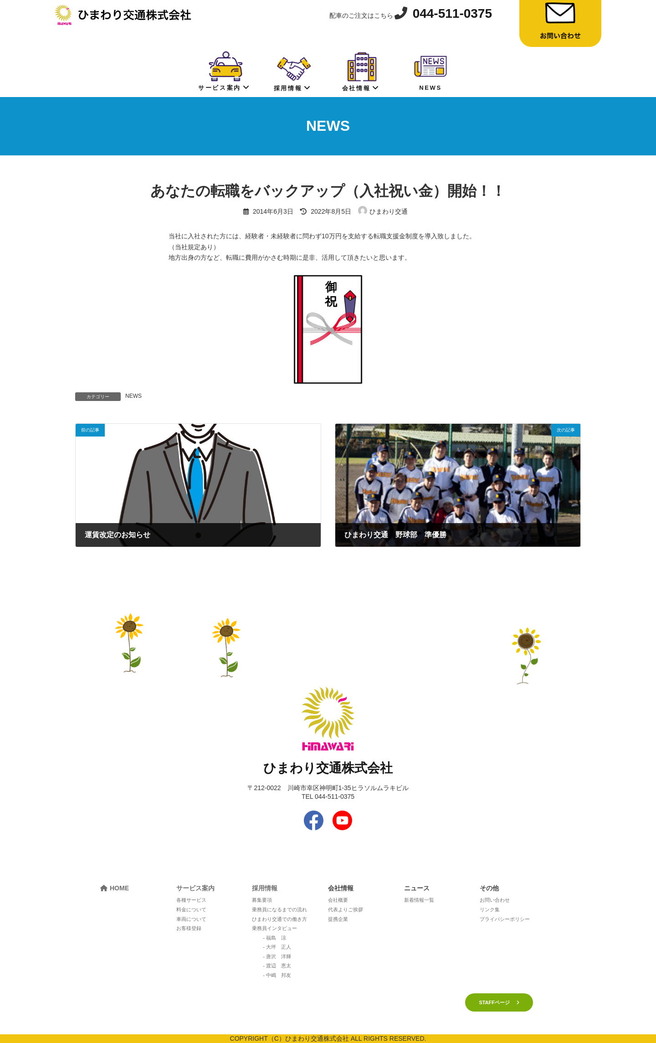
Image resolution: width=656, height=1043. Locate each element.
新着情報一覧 (419, 900)
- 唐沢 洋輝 (277, 956)
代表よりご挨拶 (345, 909)
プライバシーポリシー (505, 919)
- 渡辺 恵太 (277, 965)
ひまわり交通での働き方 (279, 919)
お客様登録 (188, 928)
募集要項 (262, 900)
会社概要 (338, 900)
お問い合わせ (495, 900)
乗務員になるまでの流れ (279, 909)
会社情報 (360, 71)
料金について (191, 909)
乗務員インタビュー (274, 928)
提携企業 (338, 919)
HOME (119, 888)
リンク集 (490, 909)
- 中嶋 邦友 (277, 975)
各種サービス (191, 900)
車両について (191, 919)
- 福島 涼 (274, 937)
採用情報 (292, 71)
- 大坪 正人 (277, 947)
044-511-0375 (452, 13)
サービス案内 (224, 70)
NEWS (431, 70)
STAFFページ (494, 1002)
